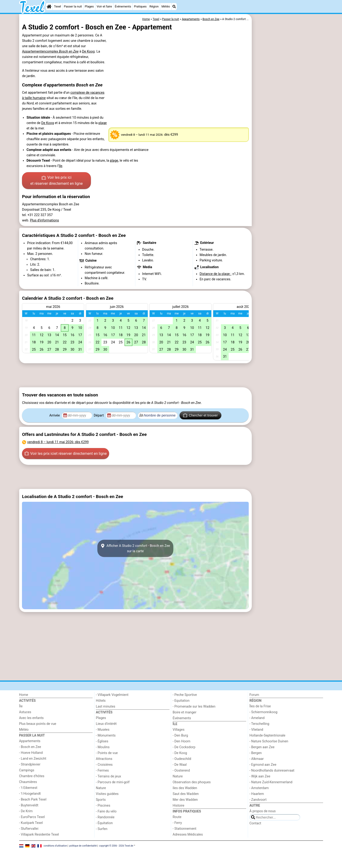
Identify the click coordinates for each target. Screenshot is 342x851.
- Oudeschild (182, 759)
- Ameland (257, 718)
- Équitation (104, 823)
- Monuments (106, 735)
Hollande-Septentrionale (267, 735)
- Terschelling (259, 724)
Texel (57, 6)
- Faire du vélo (106, 811)
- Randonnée (105, 817)
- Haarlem (256, 794)
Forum (254, 695)
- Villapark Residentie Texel (39, 835)
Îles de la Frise (260, 706)
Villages (179, 730)
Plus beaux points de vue (37, 724)
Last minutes (105, 707)
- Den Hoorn (182, 741)
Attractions (104, 759)
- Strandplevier (29, 764)
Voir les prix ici (56, 180)
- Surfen (101, 829)
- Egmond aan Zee (262, 765)
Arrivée (55, 415)
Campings (26, 770)
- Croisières (104, 765)
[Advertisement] (288, 121)
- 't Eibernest (28, 788)
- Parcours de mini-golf (113, 782)
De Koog (88, 51)
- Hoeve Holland (31, 753)
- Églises (102, 741)
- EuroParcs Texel (32, 817)
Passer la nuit (73, 6)
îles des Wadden (185, 788)
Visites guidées (107, 794)
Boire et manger (185, 712)
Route (177, 817)
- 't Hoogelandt (30, 794)
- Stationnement (184, 829)
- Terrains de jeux (108, 776)
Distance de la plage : (215, 274)
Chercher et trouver (200, 415)
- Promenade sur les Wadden (194, 707)
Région (153, 6)
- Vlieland (256, 730)
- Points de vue (107, 753)
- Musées (102, 730)
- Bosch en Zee (30, 747)
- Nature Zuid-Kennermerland (270, 782)
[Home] (49, 6)
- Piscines (103, 806)
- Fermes (102, 771)
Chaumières (28, 782)
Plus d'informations (44, 220)
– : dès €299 (58, 442)
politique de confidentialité (83, 845)
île (60, 166)
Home (23, 695)
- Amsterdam (259, 788)
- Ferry (177, 823)
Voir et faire (104, 6)
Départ (99, 415)
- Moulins (103, 747)
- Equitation (181, 701)
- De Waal (180, 765)
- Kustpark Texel (31, 823)
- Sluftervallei (29, 829)
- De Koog (180, 753)
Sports (101, 800)
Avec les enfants (31, 718)
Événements (123, 6)
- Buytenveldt (28, 805)
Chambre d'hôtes (31, 776)
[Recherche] (174, 6)
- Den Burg (180, 735)
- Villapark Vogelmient (112, 695)
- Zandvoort (257, 800)
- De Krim (26, 811)
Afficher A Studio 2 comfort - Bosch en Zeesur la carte (135, 548)
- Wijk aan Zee (259, 776)
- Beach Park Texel (33, 799)
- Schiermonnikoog (263, 712)
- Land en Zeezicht (32, 759)
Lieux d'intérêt (106, 724)
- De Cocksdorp (184, 747)
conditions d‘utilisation (55, 845)
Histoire (178, 806)
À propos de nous (262, 811)
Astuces (25, 712)
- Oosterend (181, 771)
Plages (89, 6)
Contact (255, 823)
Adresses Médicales (188, 835)
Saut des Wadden (186, 794)
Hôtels (101, 701)
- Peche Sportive (185, 695)
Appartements (29, 741)
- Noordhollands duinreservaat (271, 771)
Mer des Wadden (185, 800)
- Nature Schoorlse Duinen (268, 741)
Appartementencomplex (50, 51)
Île (21, 706)
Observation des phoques (192, 782)
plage (102, 123)
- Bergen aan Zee (261, 747)
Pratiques (140, 6)
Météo (166, 6)
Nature (101, 788)
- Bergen (255, 753)
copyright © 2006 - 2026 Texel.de (116, 845)
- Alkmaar (256, 759)
